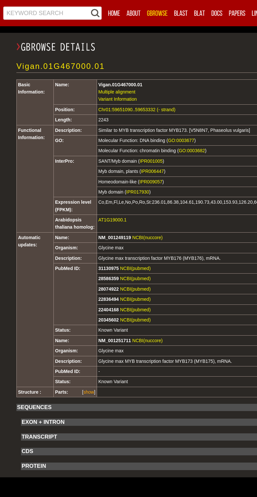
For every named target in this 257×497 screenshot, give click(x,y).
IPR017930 (137, 192)
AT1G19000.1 (112, 219)
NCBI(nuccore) (147, 237)
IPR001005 (151, 161)
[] (88, 392)
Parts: (61, 392)
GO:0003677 (181, 140)
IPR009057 (150, 181)
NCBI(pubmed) (135, 268)
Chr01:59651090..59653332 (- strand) (136, 109)
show (88, 392)
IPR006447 (152, 171)
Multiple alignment (116, 91)
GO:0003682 (192, 150)
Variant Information (117, 99)
